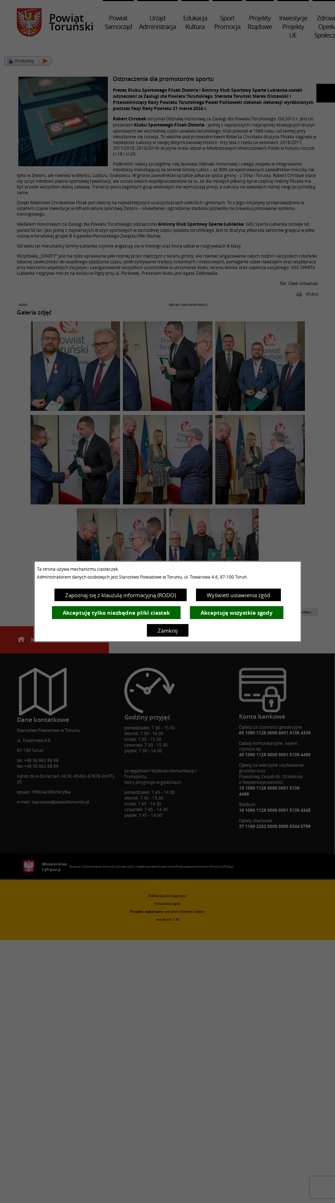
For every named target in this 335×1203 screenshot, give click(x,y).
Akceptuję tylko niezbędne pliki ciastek (116, 613)
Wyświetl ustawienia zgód (238, 595)
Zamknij (168, 630)
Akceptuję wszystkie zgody (237, 613)
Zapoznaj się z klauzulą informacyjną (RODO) (120, 595)
